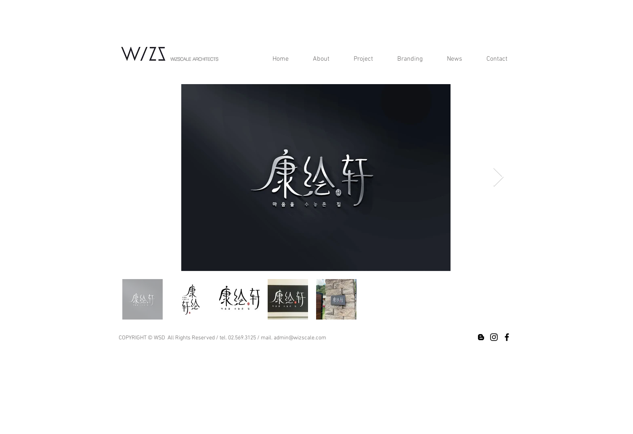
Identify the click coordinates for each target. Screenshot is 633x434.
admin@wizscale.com (300, 337)
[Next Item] (498, 177)
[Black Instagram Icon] (494, 337)
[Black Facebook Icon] (507, 337)
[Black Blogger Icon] (481, 337)
